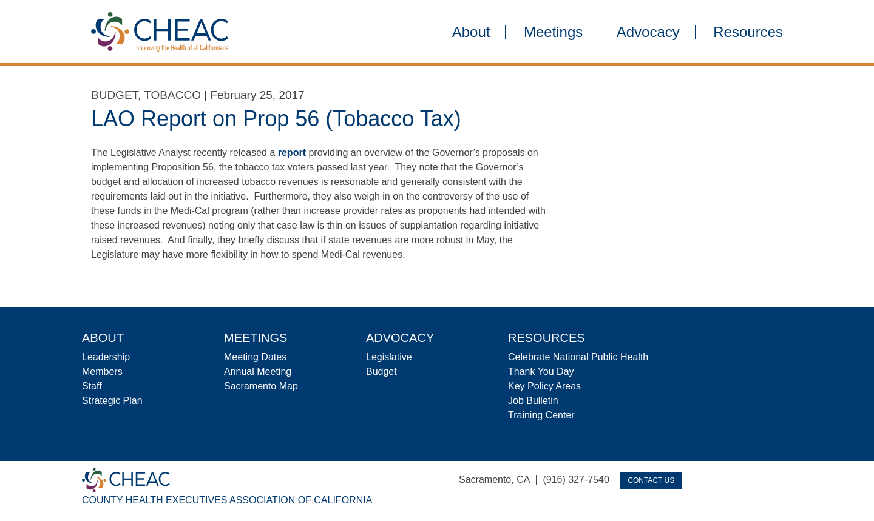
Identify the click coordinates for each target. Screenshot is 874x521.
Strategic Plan (112, 400)
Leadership (106, 357)
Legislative (389, 357)
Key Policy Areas (544, 386)
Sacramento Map (261, 386)
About (471, 32)
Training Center (541, 415)
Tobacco (172, 95)
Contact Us (651, 480)
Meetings (553, 32)
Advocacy (648, 32)
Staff (92, 386)
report (292, 152)
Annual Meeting (257, 371)
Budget (114, 95)
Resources (748, 32)
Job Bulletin (533, 400)
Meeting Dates (255, 357)
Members (102, 371)
